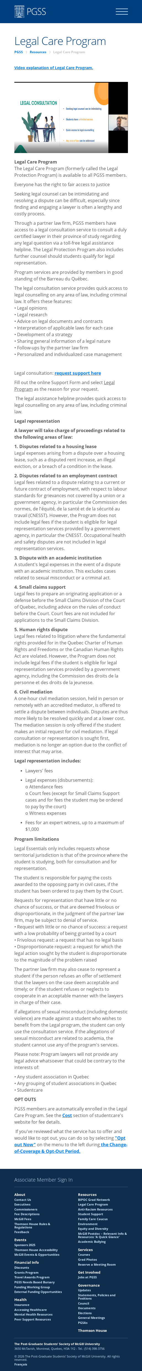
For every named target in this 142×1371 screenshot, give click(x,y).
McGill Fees (22, 1219)
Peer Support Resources (32, 1319)
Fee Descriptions (26, 1214)
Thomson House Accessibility (36, 1250)
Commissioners (25, 1209)
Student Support (90, 1214)
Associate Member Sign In (43, 1180)
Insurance (22, 1304)
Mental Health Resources (33, 1314)
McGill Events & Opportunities (36, 1254)
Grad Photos (87, 1259)
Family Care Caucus (93, 1219)
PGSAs (82, 1322)
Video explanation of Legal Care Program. (53, 67)
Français (20, 1364)
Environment (88, 1224)
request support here (78, 373)
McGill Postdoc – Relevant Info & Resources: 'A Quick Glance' (102, 1235)
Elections (85, 1313)
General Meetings (91, 1317)
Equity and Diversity (93, 1228)
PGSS (18, 52)
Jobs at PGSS (87, 1277)
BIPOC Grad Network (94, 1199)
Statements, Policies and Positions (97, 1297)
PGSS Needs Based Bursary (34, 1282)
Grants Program (26, 1272)
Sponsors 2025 (24, 1245)
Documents (86, 1308)
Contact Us (22, 1199)
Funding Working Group (32, 1287)
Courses (84, 1254)
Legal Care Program (93, 1204)
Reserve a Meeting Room (97, 1264)
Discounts (21, 1267)
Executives (22, 1204)
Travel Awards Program (32, 1277)
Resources (38, 52)
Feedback (21, 1232)
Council (83, 1303)
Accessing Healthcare (30, 1309)
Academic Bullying (92, 1241)
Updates (84, 1290)
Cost (67, 1115)
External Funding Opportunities (38, 1292)
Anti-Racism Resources (95, 1209)
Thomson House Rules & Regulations (32, 1225)
